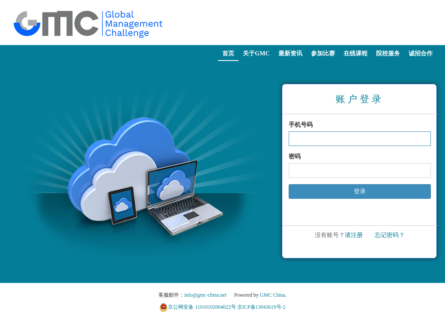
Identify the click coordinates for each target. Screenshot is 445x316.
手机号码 (301, 125)
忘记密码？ (390, 235)
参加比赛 (323, 53)
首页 (228, 53)
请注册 (354, 235)
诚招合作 (421, 53)
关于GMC (256, 53)
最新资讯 (290, 53)
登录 (360, 191)
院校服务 (388, 53)
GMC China (272, 295)
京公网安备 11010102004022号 (202, 307)
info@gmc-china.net (205, 295)
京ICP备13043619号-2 (261, 307)
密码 (295, 156)
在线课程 (355, 53)
